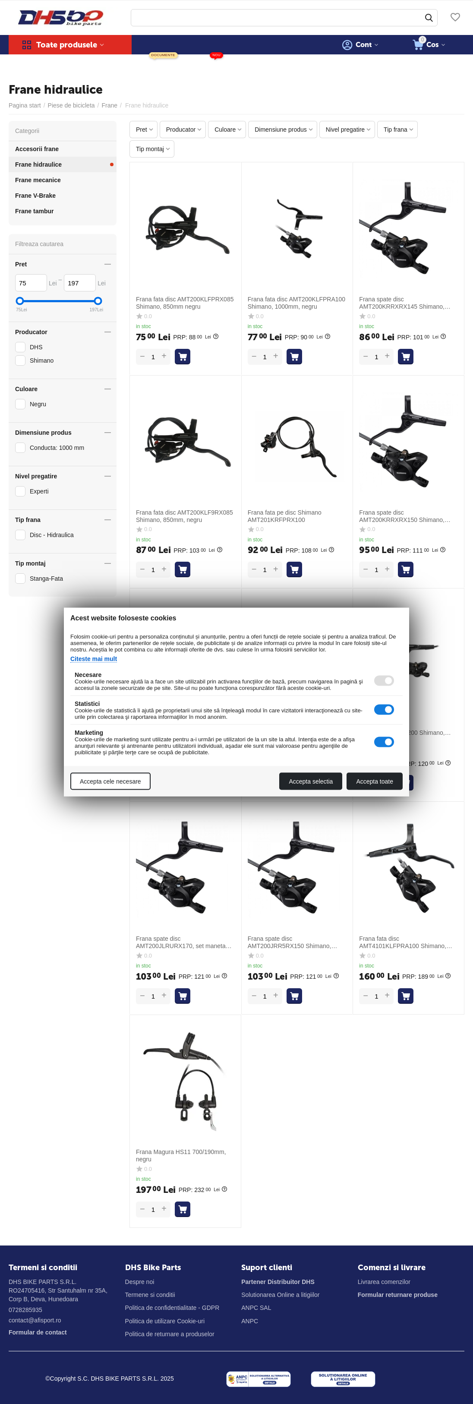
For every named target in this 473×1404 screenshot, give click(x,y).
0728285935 (25, 1309)
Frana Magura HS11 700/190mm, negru (181, 1155)
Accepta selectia (311, 781)
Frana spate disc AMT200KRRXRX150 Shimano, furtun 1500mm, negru (402, 516)
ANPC (249, 1321)
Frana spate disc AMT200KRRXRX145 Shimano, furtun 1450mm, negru (402, 303)
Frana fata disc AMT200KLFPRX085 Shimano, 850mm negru (184, 303)
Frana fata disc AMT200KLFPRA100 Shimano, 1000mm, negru (296, 303)
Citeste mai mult (93, 658)
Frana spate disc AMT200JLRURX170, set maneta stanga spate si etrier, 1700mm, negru (181, 942)
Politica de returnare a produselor (169, 1334)
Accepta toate (374, 781)
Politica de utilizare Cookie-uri (165, 1321)
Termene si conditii (150, 1294)
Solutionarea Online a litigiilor (280, 1294)
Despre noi (140, 1281)
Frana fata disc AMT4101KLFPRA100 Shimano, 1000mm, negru (402, 942)
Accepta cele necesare (110, 781)
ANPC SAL (256, 1307)
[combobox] (284, 17)
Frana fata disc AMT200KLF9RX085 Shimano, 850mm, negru (184, 516)
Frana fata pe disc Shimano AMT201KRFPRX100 (285, 516)
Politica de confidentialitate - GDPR (172, 1307)
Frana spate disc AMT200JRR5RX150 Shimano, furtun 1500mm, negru (289, 942)
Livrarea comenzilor (384, 1281)
